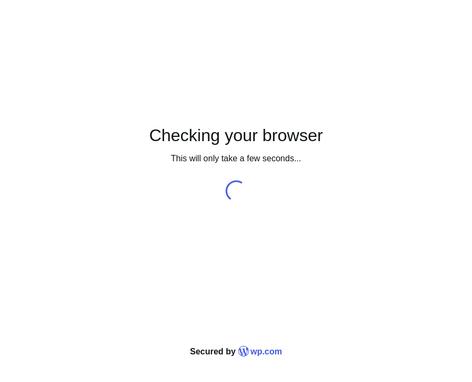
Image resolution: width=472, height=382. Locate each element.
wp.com (260, 351)
